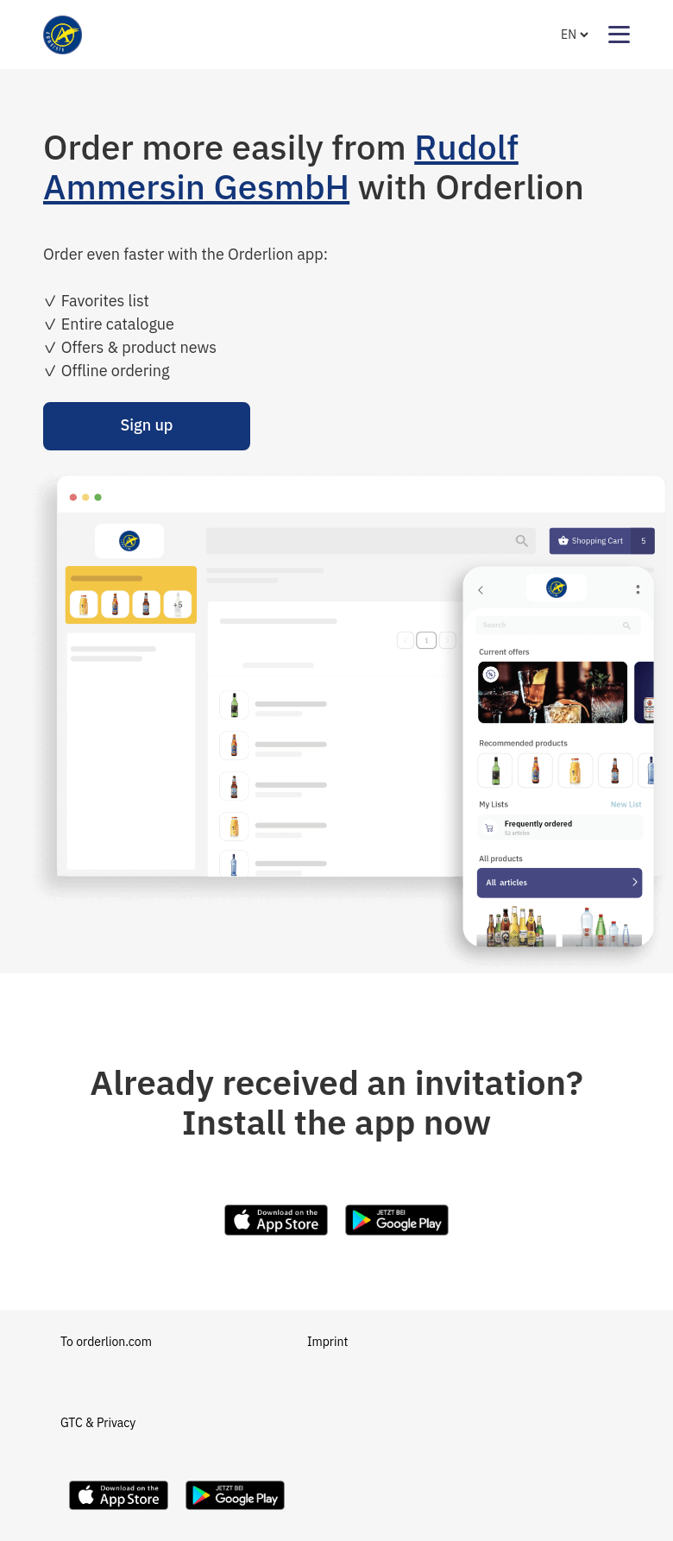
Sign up (146, 425)
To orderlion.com (106, 1341)
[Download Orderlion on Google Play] (235, 1514)
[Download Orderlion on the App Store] (118, 1514)
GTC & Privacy (97, 1423)
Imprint (327, 1341)
